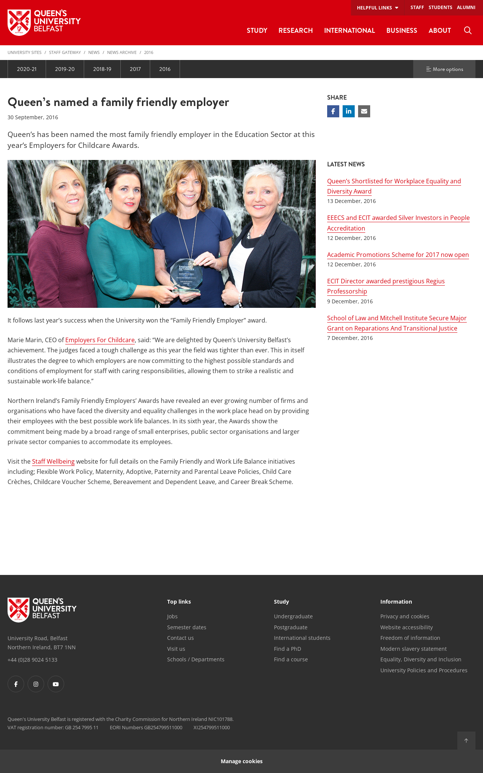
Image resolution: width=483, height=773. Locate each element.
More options (444, 69)
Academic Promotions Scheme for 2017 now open (398, 254)
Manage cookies (242, 761)
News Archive (122, 52)
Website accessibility (406, 627)
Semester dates (186, 627)
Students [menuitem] (440, 7)
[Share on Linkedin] (349, 111)
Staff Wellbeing (53, 461)
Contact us (180, 637)
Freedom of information (410, 637)
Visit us (176, 648)
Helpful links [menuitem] (374, 8)
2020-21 (27, 69)
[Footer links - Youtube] (56, 684)
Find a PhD (287, 648)
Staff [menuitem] (417, 7)
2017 (135, 69)
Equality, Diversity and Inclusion (420, 659)
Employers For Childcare (100, 340)
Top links (179, 602)
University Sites (25, 52)
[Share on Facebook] (333, 111)
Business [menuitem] (401, 30)
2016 (148, 52)
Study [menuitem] (257, 30)
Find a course (291, 659)
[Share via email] (364, 111)
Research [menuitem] (295, 30)
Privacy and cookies (404, 616)
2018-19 (102, 69)
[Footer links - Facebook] (16, 684)
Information (396, 602)
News (94, 52)
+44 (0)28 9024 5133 (32, 659)
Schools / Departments (196, 659)
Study (281, 602)
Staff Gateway (65, 52)
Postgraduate (291, 627)
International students (302, 637)
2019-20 (65, 69)
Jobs (172, 616)
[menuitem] (467, 30)
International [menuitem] (349, 30)
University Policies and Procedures (424, 670)
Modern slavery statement (413, 648)
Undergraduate (293, 616)
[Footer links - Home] (42, 610)
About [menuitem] (440, 30)
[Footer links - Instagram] (36, 684)
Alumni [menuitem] (466, 7)
